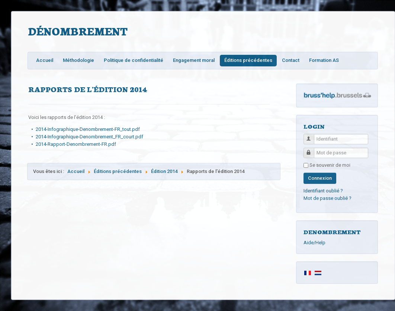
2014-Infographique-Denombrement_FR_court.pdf (89, 136)
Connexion (320, 178)
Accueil (44, 60)
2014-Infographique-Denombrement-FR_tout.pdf (88, 129)
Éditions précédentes (248, 60)
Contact (290, 60)
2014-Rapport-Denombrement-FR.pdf (76, 144)
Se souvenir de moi (329, 165)
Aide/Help (314, 242)
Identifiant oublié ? (323, 191)
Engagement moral (194, 60)
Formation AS (324, 60)
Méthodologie (78, 60)
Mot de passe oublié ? (327, 198)
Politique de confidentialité (133, 60)
